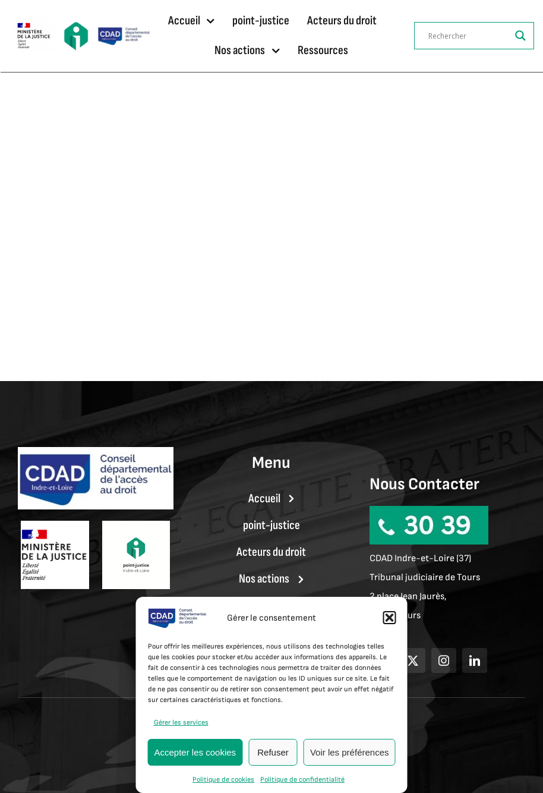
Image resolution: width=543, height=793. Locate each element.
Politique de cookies (223, 779)
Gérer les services (181, 722)
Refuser (273, 752)
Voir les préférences (349, 752)
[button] (390, 618)
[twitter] (412, 660)
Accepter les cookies (195, 752)
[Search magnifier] (520, 35)
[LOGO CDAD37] (123, 31)
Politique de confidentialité (302, 779)
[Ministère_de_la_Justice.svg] (34, 24)
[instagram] (443, 660)
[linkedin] (474, 660)
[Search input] (468, 35)
